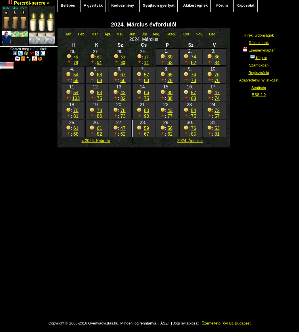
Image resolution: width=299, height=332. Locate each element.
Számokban (259, 65)
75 (169, 80)
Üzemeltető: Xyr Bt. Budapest (226, 323)
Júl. (145, 34)
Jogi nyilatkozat (186, 323)
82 (123, 98)
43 (169, 110)
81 (75, 116)
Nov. (199, 34)
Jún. (132, 34)
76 (217, 74)
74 (193, 56)
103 (76, 98)
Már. (95, 34)
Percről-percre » (31, 3)
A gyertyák (93, 5)
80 (122, 62)
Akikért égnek (195, 5)
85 (193, 134)
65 (169, 74)
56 (169, 128)
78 (76, 62)
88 (169, 98)
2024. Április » (190, 140)
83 (99, 92)
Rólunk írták (259, 43)
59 (146, 128)
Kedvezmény (122, 5)
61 (75, 128)
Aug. (156, 34)
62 (193, 62)
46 (76, 57)
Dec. (213, 34)
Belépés (68, 5)
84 (217, 62)
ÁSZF (165, 323)
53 (217, 128)
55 (75, 80)
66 (123, 80)
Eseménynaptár (259, 50)
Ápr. (107, 34)
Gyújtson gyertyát (159, 5)
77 (169, 116)
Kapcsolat (245, 5)
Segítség (258, 88)
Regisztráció (258, 73)
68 (99, 74)
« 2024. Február (96, 140)
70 (75, 110)
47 (217, 92)
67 (123, 74)
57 (146, 74)
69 (122, 57)
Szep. (171, 34)
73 (193, 80)
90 (146, 116)
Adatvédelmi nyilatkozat (259, 80)
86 (217, 56)
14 (146, 62)
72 (217, 110)
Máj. (120, 34)
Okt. (186, 34)
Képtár (258, 58)
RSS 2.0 (259, 94)
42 (123, 92)
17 (146, 57)
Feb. (81, 34)
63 (99, 57)
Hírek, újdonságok (259, 35)
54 (99, 62)
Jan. (68, 34)
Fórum (222, 5)
